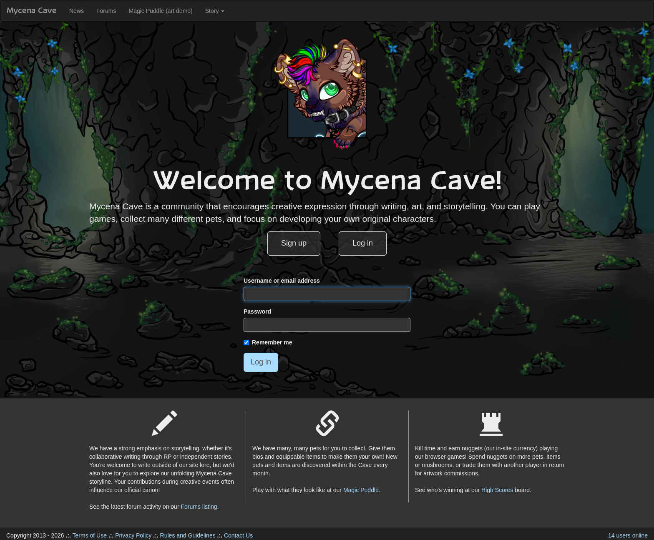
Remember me (268, 342)
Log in (362, 243)
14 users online (628, 535)
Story (215, 11)
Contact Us (238, 535)
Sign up (294, 243)
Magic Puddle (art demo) (160, 11)
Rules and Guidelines (188, 535)
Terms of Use (90, 535)
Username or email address (282, 280)
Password (257, 311)
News (76, 11)
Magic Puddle (361, 490)
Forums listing (199, 506)
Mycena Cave (32, 11)
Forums (106, 11)
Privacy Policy (133, 535)
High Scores (497, 490)
